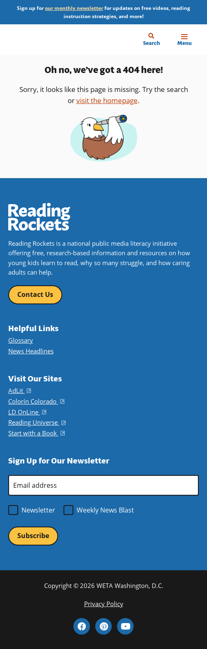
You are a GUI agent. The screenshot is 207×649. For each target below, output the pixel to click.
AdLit (19, 390)
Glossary (20, 340)
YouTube (125, 626)
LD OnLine (27, 412)
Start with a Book (36, 433)
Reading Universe (37, 422)
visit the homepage (107, 100)
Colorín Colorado (36, 401)
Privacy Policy (103, 604)
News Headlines (31, 351)
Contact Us (35, 294)
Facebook (82, 626)
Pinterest (103, 626)
